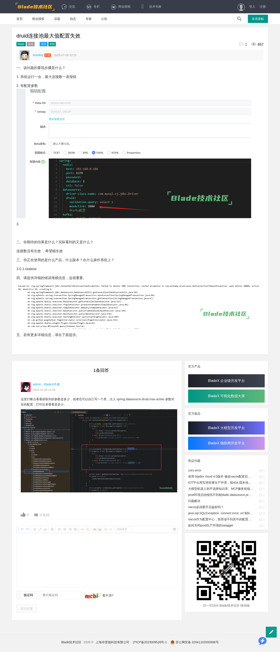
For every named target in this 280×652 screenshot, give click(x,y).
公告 (104, 19)
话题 (57, 19)
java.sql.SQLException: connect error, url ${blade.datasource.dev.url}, (220, 513)
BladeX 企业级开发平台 (226, 381)
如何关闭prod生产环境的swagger (210, 525)
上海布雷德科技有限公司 (112, 642)
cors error (194, 470)
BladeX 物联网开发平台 (226, 443)
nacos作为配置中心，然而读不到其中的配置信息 (220, 519)
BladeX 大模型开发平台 (226, 428)
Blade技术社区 (71, 642)
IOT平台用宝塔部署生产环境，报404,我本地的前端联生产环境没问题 (220, 482)
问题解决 (194, 501)
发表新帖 (258, 19)
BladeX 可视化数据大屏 (226, 396)
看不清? (107, 595)
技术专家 (151, 6)
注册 (263, 6)
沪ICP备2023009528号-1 (150, 642)
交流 (68, 6)
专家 (89, 19)
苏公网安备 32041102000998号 (194, 642)
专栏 (93, 6)
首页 (19, 19)
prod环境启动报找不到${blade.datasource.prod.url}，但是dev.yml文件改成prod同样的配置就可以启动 (220, 495)
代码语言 (122, 529)
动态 (73, 19)
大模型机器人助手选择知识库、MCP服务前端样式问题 (220, 488)
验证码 (28, 595)
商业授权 (121, 6)
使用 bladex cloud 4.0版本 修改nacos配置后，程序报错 (220, 476)
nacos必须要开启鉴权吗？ (206, 507)
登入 (252, 6)
